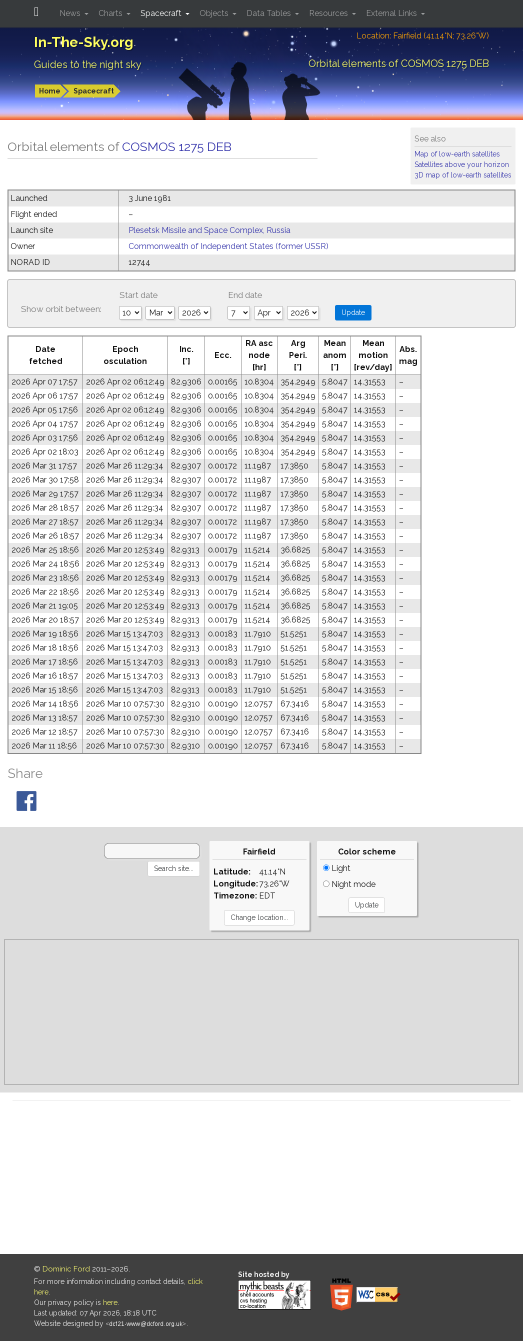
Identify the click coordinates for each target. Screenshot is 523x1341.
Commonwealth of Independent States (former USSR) (228, 246)
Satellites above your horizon (461, 164)
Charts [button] (111, 13)
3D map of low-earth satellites (463, 175)
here (110, 1302)
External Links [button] (392, 13)
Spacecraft (94, 91)
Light (336, 868)
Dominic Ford (66, 1269)
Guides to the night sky (88, 64)
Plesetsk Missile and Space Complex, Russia (209, 230)
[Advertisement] (261, 1012)
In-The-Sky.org (84, 42)
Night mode (349, 884)
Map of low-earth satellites (457, 154)
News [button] (71, 13)
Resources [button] (329, 13)
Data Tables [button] (269, 13)
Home (49, 91)
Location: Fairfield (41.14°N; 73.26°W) (422, 35)
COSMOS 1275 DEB (177, 146)
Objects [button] (215, 13)
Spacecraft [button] (162, 13)
